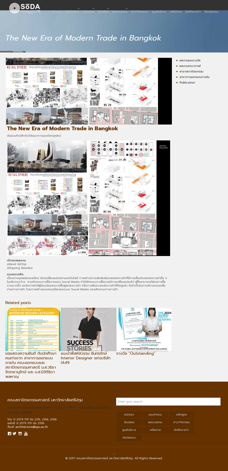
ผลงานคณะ (155, 422)
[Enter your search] (168, 402)
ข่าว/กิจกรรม (181, 422)
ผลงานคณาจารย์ (190, 66)
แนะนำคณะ (155, 414)
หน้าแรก (129, 414)
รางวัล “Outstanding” (136, 353)
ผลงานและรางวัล (190, 60)
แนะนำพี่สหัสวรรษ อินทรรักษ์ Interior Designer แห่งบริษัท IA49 (85, 358)
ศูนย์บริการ (129, 430)
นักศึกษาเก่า (181, 430)
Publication (187, 82)
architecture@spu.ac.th (31, 427)
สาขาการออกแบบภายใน (194, 77)
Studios (129, 422)
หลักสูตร (181, 414)
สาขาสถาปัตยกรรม (191, 71)
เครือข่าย (155, 430)
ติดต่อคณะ (129, 437)
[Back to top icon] (114, 454)
